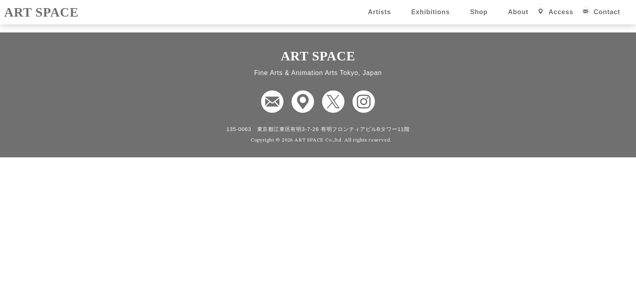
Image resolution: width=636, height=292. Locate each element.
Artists (379, 12)
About (518, 12)
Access (561, 12)
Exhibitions (430, 12)
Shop (478, 12)
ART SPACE (41, 12)
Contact (607, 12)
